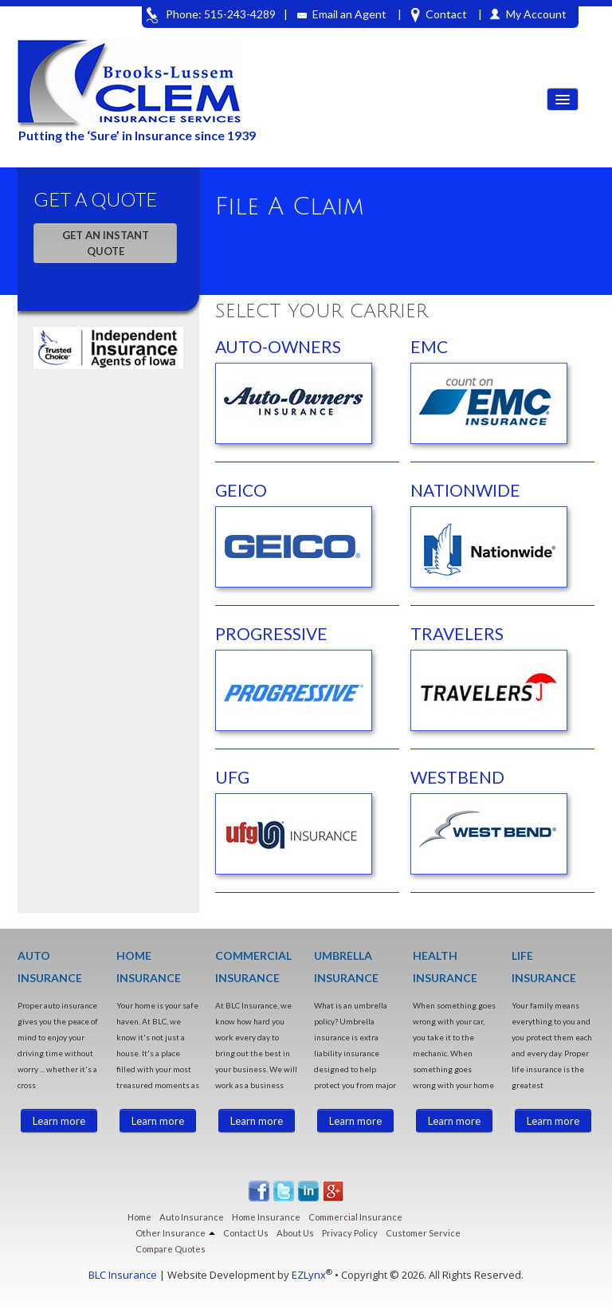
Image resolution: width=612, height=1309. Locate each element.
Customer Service (423, 1233)
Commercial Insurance (355, 1217)
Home (139, 1217)
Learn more (59, 1120)
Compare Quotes (170, 1249)
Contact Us (246, 1233)
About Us (295, 1233)
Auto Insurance (191, 1217)
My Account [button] (536, 14)
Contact (439, 14)
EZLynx (309, 1275)
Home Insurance (266, 1217)
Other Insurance (175, 1233)
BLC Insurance (122, 1275)
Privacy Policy (350, 1233)
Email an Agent (341, 14)
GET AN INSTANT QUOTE (105, 243)
